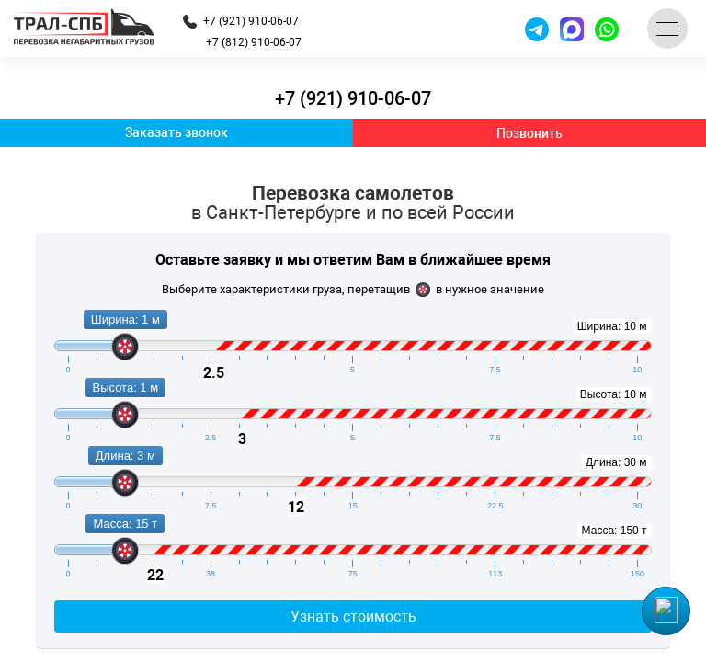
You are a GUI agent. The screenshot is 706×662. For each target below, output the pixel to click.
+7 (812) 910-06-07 (254, 42)
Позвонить (529, 133)
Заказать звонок (176, 132)
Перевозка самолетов (352, 203)
